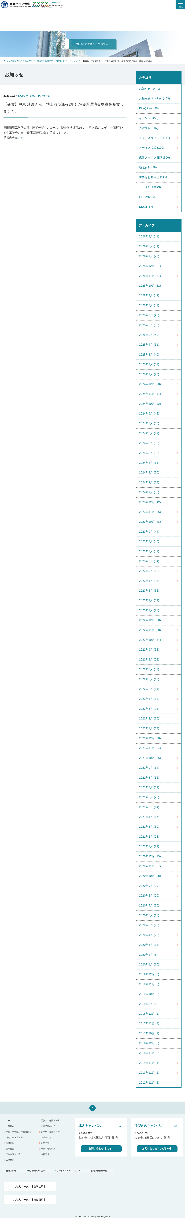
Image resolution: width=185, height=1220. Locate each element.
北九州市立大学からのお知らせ (51, 61)
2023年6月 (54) (149, 561)
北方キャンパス (90, 1125)
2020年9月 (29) (149, 885)
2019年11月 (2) (149, 984)
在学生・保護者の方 (51, 1132)
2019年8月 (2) (148, 1003)
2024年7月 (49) (149, 433)
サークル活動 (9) (150, 187)
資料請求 (45, 1155)
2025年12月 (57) (150, 265)
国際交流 (10, 1149)
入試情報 (10, 1161)
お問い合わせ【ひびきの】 (157, 1149)
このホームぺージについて (73, 1172)
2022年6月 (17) (149, 679)
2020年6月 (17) (149, 915)
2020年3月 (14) (149, 944)
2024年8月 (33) (149, 423)
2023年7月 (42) (149, 551)
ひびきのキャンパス (148, 1125)
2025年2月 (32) (149, 364)
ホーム (9, 1121)
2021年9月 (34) (149, 767)
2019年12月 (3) (149, 974)
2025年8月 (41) (149, 305)
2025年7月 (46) (149, 315)
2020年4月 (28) (149, 935)
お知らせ (73, 61)
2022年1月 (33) (149, 728)
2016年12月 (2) (149, 1043)
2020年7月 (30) (149, 905)
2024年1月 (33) (149, 492)
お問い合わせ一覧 (105, 1172)
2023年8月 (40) (149, 541)
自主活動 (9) (147, 196)
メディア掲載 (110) (151, 147)
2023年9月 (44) (149, 531)
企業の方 (45, 1144)
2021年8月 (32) (149, 777)
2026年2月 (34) (149, 246)
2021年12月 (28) (150, 738)
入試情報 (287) (148, 128)
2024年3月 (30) (149, 472)
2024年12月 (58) (150, 384)
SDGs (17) (146, 206)
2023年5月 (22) (149, 570)
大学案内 (10, 1126)
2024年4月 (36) (149, 462)
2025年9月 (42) (149, 295)
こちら (22, 137)
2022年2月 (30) (149, 718)
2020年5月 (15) (149, 925)
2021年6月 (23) (149, 797)
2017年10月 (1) (149, 1033)
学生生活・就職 (14, 1155)
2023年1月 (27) (149, 610)
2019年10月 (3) (149, 994)
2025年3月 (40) (149, 354)
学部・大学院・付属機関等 (19, 1132)
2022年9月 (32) (149, 649)
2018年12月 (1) (149, 1013)
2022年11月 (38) (150, 630)
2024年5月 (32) (149, 453)
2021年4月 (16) (149, 816)
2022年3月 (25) (149, 708)
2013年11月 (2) (149, 1072)
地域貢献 (10, 1144)
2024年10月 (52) (150, 403)
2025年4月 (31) (149, 344)
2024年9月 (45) (149, 413)
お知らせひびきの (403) (154, 98)
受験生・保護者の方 (51, 1121)
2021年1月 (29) (149, 846)
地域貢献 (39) (148, 167)
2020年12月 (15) (150, 856)
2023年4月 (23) (149, 580)
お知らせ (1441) (149, 88)
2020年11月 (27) (150, 866)
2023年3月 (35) (149, 590)
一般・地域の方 (49, 1149)
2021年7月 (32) (149, 787)
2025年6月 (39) (149, 325)
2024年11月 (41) (150, 393)
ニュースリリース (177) (154, 137)
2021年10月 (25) (150, 757)
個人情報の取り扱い (39, 1172)
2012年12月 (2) (149, 1082)
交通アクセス (12, 1172)
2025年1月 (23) (149, 374)
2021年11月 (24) (150, 748)
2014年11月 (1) (149, 1062)
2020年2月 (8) (148, 954)
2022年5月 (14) (149, 689)
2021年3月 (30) (149, 826)
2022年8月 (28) (149, 659)
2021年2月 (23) (149, 836)
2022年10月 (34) (150, 639)
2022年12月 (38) (150, 620)
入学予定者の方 (49, 1126)
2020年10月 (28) (150, 875)
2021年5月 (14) (149, 807)
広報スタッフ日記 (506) (154, 157)
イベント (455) (148, 118)
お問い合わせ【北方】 (101, 1149)
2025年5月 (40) (149, 334)
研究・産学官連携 (15, 1138)
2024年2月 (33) (149, 482)
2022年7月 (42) (149, 669)
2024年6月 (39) (149, 443)
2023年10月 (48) (150, 521)
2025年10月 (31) (150, 285)
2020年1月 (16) (149, 964)
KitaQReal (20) (149, 108)
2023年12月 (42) (150, 502)
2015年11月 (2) (149, 1052)
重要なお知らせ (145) (153, 177)
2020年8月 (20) (149, 895)
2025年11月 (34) (150, 275)
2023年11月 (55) (150, 511)
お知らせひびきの (40, 95)
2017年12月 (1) (149, 1023)
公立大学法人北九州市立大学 (19, 61)
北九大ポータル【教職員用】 (29, 1201)
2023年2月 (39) (149, 600)
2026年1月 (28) (149, 256)
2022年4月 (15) (149, 698)
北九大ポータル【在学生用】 (29, 1188)
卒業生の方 (46, 1138)
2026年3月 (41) (149, 236)
